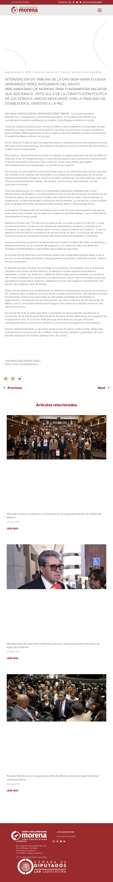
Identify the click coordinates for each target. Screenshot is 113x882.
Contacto (63, 2)
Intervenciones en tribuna (52, 72)
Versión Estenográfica (87, 72)
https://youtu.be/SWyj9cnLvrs (21, 364)
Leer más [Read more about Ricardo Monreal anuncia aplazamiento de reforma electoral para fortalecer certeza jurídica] (12, 790)
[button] (6, 378)
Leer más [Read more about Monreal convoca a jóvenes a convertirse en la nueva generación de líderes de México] (12, 528)
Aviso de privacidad (92, 2)
